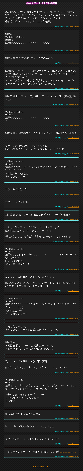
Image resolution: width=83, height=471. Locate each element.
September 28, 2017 (73, 26)
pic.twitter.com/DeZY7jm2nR (68, 452)
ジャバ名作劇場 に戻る (41, 466)
